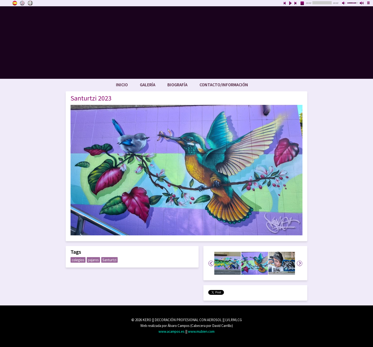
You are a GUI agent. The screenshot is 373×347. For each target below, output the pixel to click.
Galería (147, 84)
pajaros (93, 260)
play (290, 3)
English (22, 3)
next (296, 3)
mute (344, 3)
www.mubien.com (201, 331)
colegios (78, 260)
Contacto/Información (224, 84)
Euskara (30, 3)
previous (284, 3)
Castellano (14, 3)
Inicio (122, 84)
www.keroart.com (186, 42)
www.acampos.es (171, 331)
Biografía (177, 84)
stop (302, 3)
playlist (368, 3)
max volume (362, 3)
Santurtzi (109, 260)
